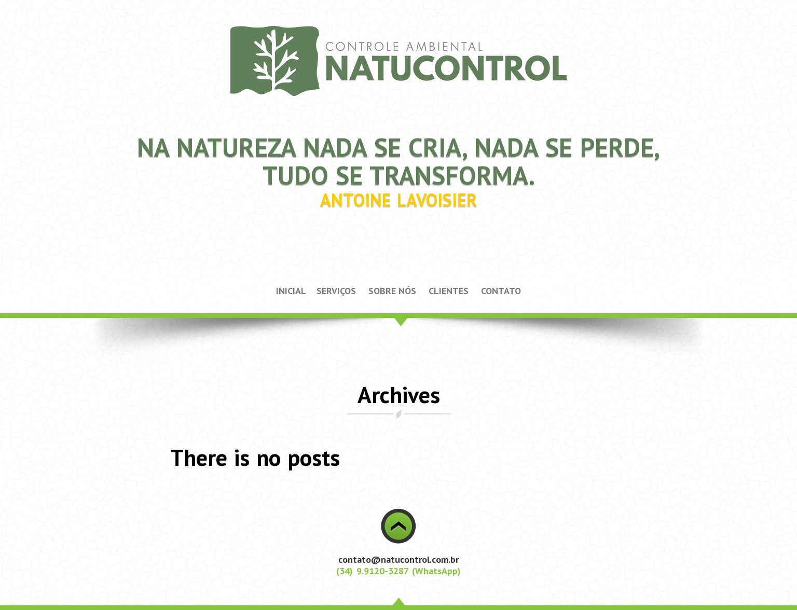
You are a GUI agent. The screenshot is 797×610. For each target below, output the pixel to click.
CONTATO (501, 291)
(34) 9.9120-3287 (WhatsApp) (398, 571)
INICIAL (291, 291)
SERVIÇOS (336, 291)
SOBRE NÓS (392, 291)
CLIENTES (449, 291)
